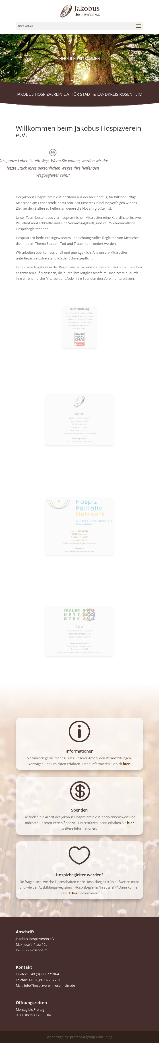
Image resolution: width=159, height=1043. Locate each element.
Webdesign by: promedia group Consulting (79, 1037)
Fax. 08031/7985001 (80, 533)
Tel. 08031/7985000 (79, 532)
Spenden (79, 810)
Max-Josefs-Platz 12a (79, 528)
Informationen (79, 751)
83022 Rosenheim (79, 530)
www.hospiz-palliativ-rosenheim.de (79, 540)
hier (130, 822)
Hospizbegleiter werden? (79, 874)
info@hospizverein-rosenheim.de (49, 985)
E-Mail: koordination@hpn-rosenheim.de (79, 535)
